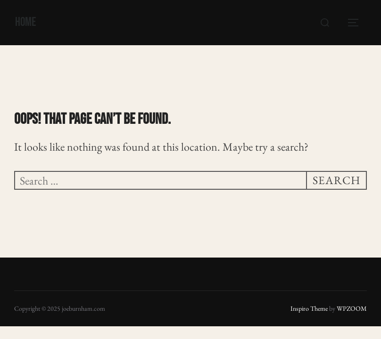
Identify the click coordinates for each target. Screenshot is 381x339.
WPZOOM (352, 308)
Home (25, 22)
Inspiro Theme (309, 308)
